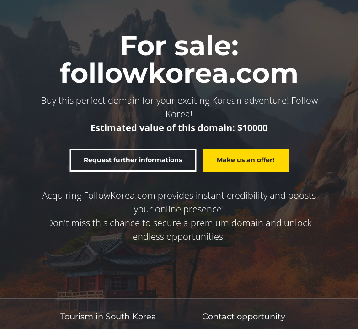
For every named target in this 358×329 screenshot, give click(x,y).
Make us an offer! (245, 160)
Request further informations (133, 160)
